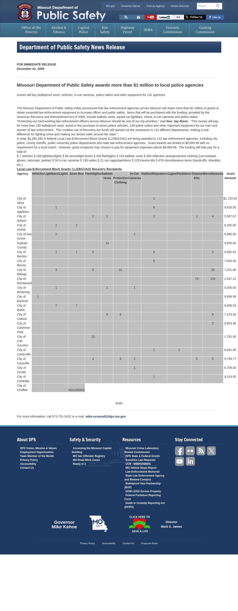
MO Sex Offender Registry (89, 456)
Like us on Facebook (215, 17)
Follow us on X (195, 17)
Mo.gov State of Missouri (98, 523)
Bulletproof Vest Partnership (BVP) (143, 485)
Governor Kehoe (130, 6)
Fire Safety (105, 30)
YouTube (180, 461)
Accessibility (28, 463)
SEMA (148, 30)
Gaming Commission (205, 30)
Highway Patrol (127, 30)
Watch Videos (151, 17)
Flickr (178, 17)
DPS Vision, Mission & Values (38, 448)
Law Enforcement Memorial (143, 471)
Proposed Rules (149, 543)
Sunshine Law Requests (141, 460)
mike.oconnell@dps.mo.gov (106, 416)
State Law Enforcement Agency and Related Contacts (145, 477)
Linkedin (190, 461)
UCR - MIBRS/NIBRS (138, 463)
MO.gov (110, 6)
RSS (201, 451)
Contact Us (27, 467)
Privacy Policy (29, 460)
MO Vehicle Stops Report (141, 467)
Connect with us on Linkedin (164, 17)
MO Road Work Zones (86, 460)
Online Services (180, 6)
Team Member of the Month (37, 456)
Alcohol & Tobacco (59, 30)
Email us (138, 17)
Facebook (180, 451)
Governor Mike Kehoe (64, 524)
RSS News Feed (125, 17)
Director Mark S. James (171, 524)
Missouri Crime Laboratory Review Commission (142, 450)
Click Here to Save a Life (139, 523)
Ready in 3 (79, 463)
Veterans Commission (172, 30)
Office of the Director (31, 30)
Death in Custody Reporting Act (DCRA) (145, 505)
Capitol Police (83, 30)
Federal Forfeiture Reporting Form (143, 497)
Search (218, 6)
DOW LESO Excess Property (143, 491)
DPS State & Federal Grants (143, 456)
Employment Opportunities (37, 452)
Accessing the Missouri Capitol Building (92, 450)
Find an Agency (155, 6)
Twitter (211, 451)
